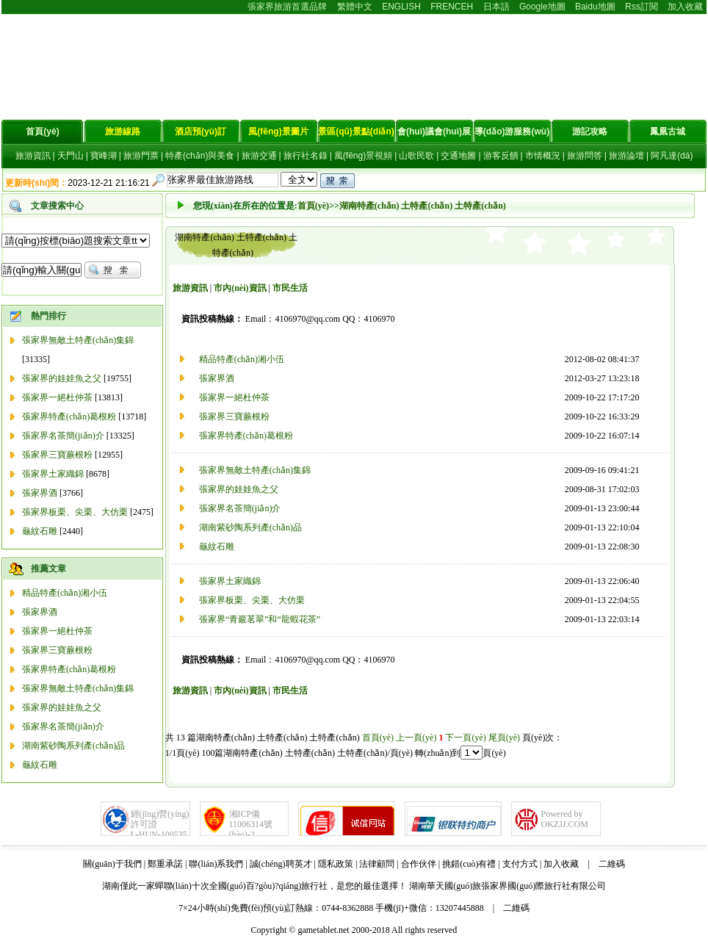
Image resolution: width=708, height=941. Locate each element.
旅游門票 (141, 156)
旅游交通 (259, 156)
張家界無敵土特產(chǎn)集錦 (78, 340)
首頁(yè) (42, 131)
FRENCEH (451, 6)
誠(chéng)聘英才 (281, 864)
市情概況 (542, 156)
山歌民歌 (416, 156)
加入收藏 (685, 6)
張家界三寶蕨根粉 (57, 455)
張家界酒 (39, 493)
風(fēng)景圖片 (278, 131)
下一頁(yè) (465, 737)
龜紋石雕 (39, 531)
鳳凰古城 (667, 131)
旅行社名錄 (305, 156)
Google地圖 (542, 6)
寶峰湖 (103, 156)
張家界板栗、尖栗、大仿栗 (75, 512)
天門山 (70, 156)
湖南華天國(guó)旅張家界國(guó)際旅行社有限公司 (507, 886)
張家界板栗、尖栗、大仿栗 (252, 600)
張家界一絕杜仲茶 (57, 397)
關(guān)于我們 (112, 864)
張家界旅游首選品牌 (287, 6)
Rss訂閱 (641, 6)
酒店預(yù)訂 (200, 131)
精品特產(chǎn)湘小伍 (64, 593)
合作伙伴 (418, 864)
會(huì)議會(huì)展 (434, 131)
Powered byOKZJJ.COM (564, 819)
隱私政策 (335, 864)
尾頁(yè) (504, 737)
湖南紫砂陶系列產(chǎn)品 (73, 745)
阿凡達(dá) (672, 156)
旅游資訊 (33, 156)
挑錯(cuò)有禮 (469, 864)
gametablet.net (323, 930)
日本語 (496, 6)
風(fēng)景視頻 (363, 156)
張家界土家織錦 (53, 474)
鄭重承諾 (165, 864)
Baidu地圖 (595, 6)
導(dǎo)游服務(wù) (511, 131)
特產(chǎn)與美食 (199, 156)
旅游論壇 (626, 156)
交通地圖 (458, 156)
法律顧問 (376, 864)
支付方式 (520, 864)
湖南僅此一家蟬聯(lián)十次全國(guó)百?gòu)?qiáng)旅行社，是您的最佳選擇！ (254, 886)
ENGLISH (401, 6)
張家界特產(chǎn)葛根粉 (69, 416)
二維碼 (612, 864)
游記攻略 (589, 131)
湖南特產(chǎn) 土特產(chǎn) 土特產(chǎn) (422, 206)
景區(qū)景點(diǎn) (356, 131)
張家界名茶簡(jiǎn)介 (63, 435)
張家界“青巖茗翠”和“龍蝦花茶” (259, 619)
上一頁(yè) (416, 737)
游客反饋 (501, 156)
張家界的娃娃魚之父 (61, 378)
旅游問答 (584, 156)
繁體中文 (354, 6)
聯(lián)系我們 (216, 864)
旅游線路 (122, 131)
